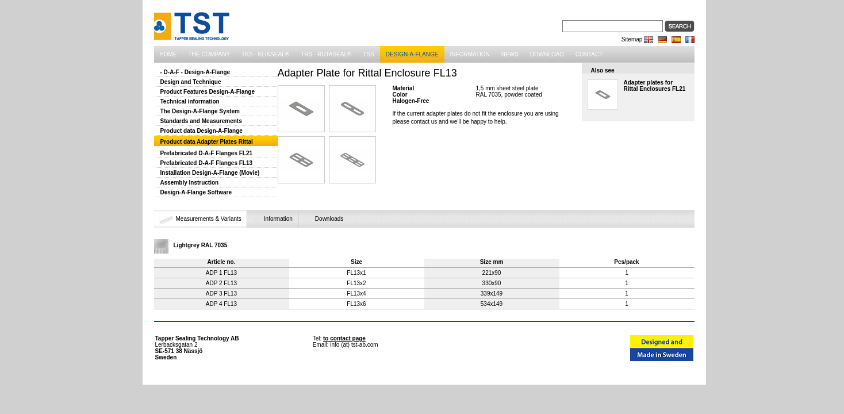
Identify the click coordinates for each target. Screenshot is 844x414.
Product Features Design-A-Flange (207, 92)
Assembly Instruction (189, 182)
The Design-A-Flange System (200, 111)
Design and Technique (190, 82)
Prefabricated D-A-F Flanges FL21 (206, 153)
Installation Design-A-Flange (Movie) (210, 173)
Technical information (190, 101)
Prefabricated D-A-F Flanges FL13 (206, 163)
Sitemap (632, 39)
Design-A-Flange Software (196, 192)
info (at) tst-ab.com (354, 345)
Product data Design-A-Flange (201, 131)
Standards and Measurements (201, 121)
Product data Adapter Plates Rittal (206, 142)
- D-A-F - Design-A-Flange (195, 72)
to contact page (344, 338)
